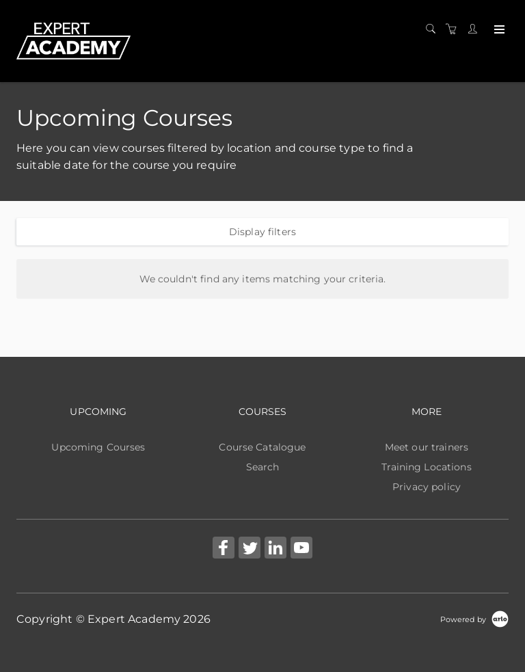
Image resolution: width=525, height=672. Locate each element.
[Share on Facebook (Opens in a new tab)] (223, 549)
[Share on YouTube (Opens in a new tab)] (301, 549)
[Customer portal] (476, 29)
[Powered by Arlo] (474, 618)
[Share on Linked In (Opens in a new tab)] (275, 549)
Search (263, 467)
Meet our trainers (426, 447)
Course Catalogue (262, 447)
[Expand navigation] (498, 30)
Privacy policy (426, 487)
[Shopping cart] (454, 29)
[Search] (434, 29)
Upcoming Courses (98, 447)
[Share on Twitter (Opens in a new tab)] (249, 549)
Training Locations (426, 467)
